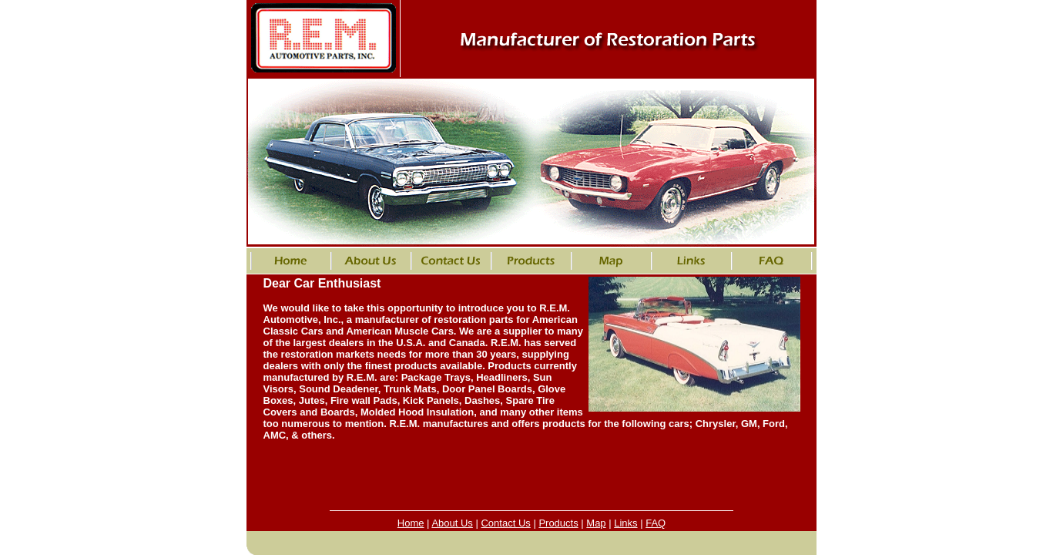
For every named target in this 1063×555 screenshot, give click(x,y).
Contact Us (505, 523)
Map (595, 523)
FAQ (656, 523)
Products (558, 523)
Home (410, 523)
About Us (451, 523)
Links (625, 523)
